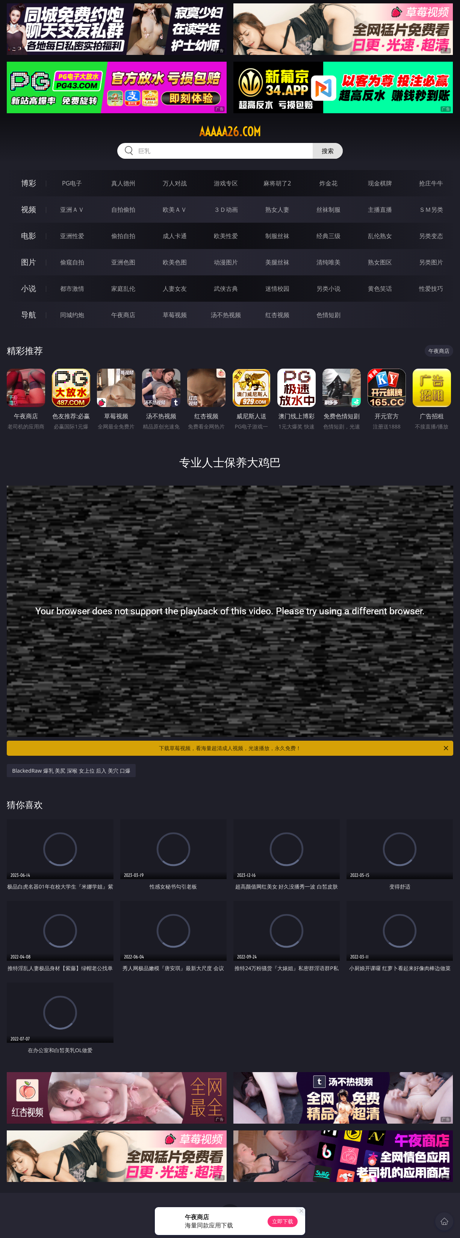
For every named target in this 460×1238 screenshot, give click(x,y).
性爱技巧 (431, 288)
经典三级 (328, 236)
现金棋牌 (380, 183)
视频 (28, 209)
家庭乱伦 (123, 288)
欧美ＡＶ (175, 209)
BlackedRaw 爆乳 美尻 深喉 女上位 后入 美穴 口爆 (71, 770)
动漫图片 (226, 262)
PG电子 (72, 183)
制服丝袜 (277, 236)
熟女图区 (380, 262)
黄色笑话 (380, 288)
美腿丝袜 (277, 262)
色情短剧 (328, 315)
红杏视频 (277, 315)
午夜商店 (123, 315)
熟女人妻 (277, 209)
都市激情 (72, 288)
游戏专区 (226, 183)
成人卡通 (175, 236)
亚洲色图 (123, 262)
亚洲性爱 (72, 236)
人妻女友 (175, 288)
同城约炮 (72, 315)
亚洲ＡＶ (72, 209)
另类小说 (328, 288)
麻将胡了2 (277, 183)
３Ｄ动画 (226, 209)
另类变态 (431, 236)
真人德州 (123, 183)
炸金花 (328, 183)
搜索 (328, 151)
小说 (28, 288)
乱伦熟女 (380, 236)
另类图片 (431, 262)
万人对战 (175, 183)
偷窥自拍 (72, 262)
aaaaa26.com (230, 131)
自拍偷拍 (123, 209)
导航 (28, 315)
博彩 (28, 183)
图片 (28, 262)
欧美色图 (175, 262)
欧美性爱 (226, 236)
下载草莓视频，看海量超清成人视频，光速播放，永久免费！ (304, 748)
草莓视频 (175, 315)
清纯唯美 (328, 262)
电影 (28, 236)
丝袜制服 (328, 209)
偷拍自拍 (123, 236)
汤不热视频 (226, 315)
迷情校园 (277, 288)
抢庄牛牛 (431, 183)
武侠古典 (226, 288)
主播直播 (380, 209)
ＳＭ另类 (431, 209)
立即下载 (282, 1221)
